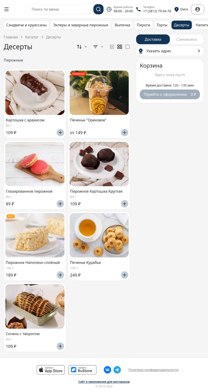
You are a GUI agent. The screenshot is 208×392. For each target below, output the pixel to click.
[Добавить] (60, 132)
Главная (11, 37)
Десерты (181, 25)
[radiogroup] (119, 46)
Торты (162, 25)
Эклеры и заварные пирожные (80, 25)
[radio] (112, 46)
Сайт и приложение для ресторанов (104, 382)
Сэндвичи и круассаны (26, 25)
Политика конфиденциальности (153, 369)
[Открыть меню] (6, 9)
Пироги (143, 25)
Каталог (32, 37)
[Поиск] (98, 9)
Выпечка (122, 25)
